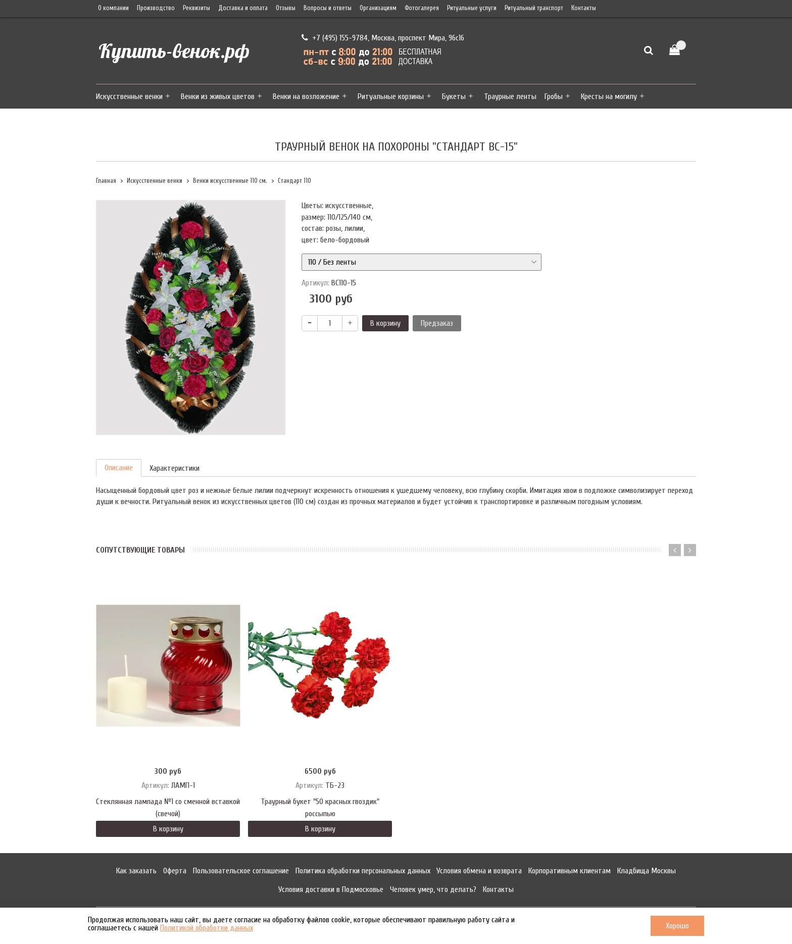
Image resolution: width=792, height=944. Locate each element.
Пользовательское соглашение (241, 870)
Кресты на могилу (609, 96)
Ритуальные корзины (391, 96)
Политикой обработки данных (206, 927)
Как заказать (136, 870)
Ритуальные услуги (472, 8)
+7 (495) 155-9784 (339, 37)
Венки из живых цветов (218, 96)
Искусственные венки (129, 96)
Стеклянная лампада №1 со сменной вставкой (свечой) (168, 807)
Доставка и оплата (243, 8)
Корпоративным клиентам (569, 870)
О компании (113, 8)
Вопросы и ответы (328, 8)
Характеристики (175, 468)
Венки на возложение (306, 96)
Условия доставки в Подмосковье (330, 889)
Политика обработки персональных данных (362, 870)
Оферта (174, 870)
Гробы (553, 96)
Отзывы (285, 8)
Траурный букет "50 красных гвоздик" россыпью (320, 807)
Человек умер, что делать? (433, 889)
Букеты (454, 96)
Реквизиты (196, 8)
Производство (156, 8)
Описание (119, 467)
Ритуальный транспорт (534, 8)
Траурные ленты (510, 96)
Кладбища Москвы (646, 870)
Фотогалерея (422, 8)
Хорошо (677, 925)
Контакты (583, 8)
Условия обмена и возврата (479, 870)
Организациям (378, 8)
